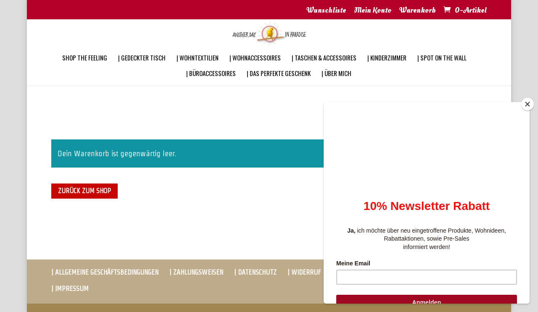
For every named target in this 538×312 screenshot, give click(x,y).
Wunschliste (326, 11)
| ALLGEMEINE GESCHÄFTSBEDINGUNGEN (104, 272)
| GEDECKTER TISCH (142, 69)
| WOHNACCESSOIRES (255, 69)
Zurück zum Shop (84, 190)
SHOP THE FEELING (84, 69)
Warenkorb (417, 11)
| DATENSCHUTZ (255, 272)
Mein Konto (372, 11)
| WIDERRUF (304, 272)
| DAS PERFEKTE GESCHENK (279, 84)
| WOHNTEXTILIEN (198, 69)
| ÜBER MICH (336, 84)
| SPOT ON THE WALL (442, 69)
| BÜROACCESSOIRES (211, 84)
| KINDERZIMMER (386, 69)
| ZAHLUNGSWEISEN (196, 272)
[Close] (527, 104)
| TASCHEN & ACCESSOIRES (324, 69)
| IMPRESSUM (70, 288)
